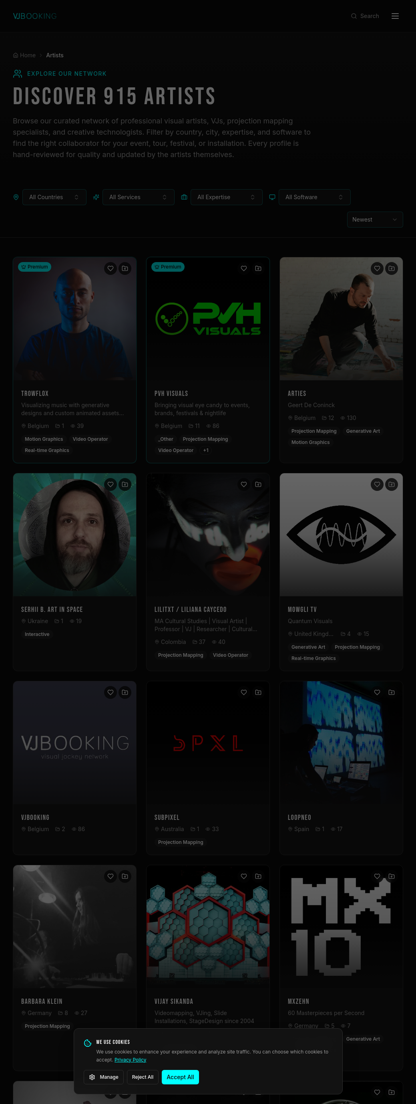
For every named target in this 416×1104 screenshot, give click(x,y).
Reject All (143, 1077)
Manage (104, 1077)
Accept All (180, 1077)
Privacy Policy (130, 1060)
